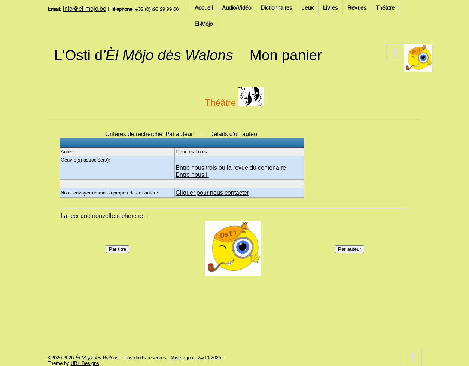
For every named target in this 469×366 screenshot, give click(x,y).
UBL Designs (85, 363)
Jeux (308, 7)
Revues (356, 7)
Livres (330, 7)
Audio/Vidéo (236, 7)
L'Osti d (143, 55)
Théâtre (385, 7)
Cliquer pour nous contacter (212, 192)
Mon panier (286, 55)
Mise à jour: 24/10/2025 (196, 357)
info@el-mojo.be (84, 8)
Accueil (204, 7)
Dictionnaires (276, 7)
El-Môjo (203, 24)
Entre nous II (192, 174)
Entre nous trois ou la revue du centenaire (231, 167)
